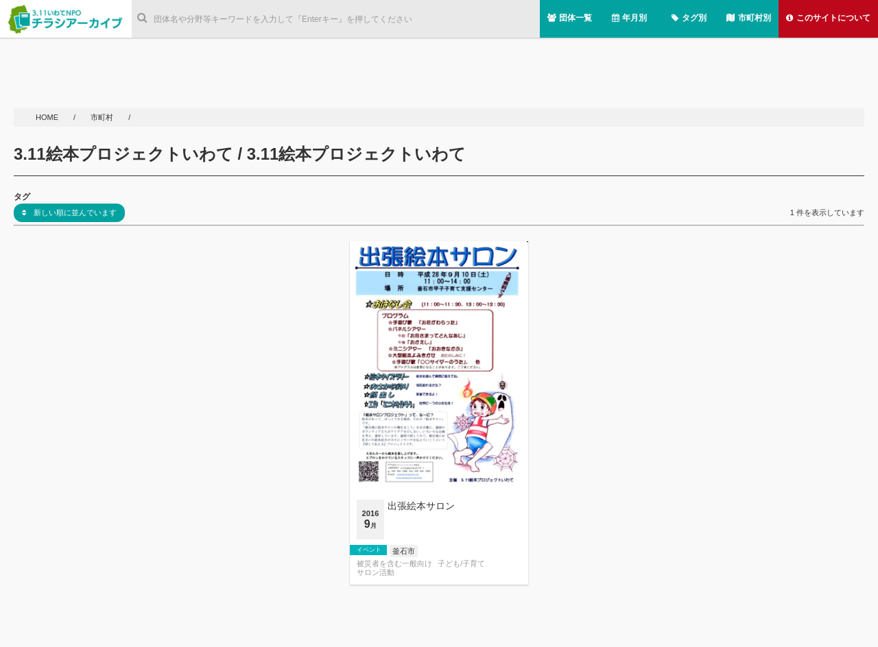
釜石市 (403, 551)
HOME (48, 117)
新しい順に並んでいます (69, 212)
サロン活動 (375, 572)
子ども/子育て (461, 563)
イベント (369, 549)
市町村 (103, 117)
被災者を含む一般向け (394, 563)
